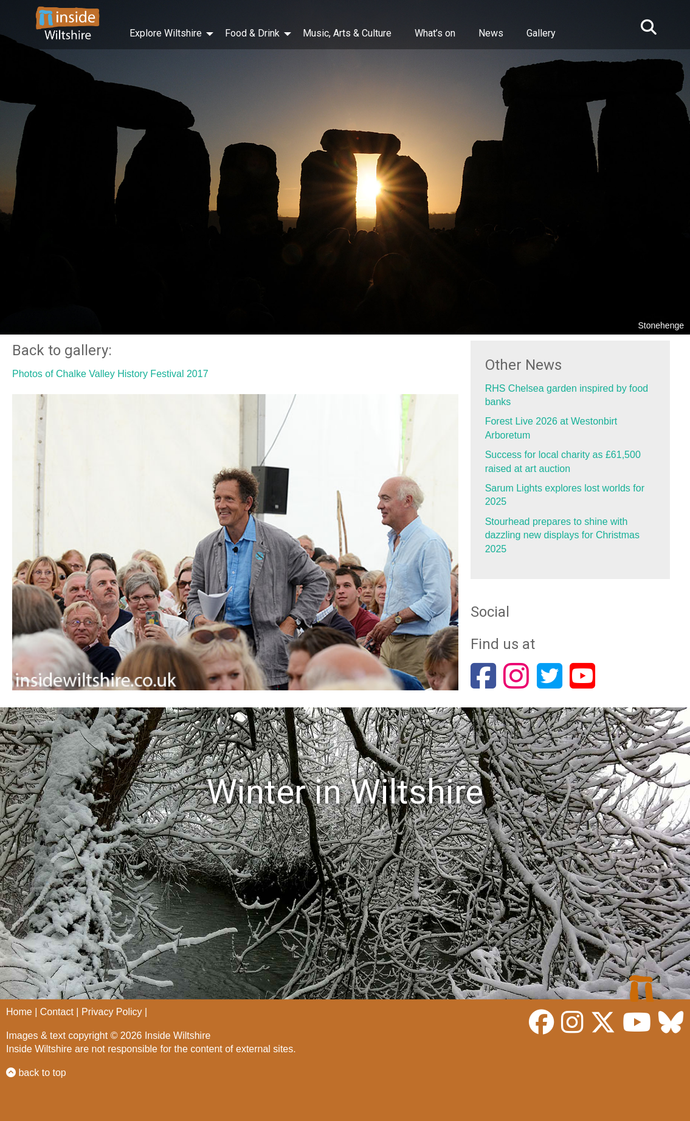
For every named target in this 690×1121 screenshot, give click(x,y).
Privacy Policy (111, 1012)
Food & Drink (252, 33)
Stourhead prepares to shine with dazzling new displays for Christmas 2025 (562, 535)
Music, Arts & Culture (347, 33)
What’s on (435, 33)
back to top (36, 1072)
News (490, 33)
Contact (57, 1012)
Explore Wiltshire (165, 33)
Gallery (541, 33)
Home (19, 1012)
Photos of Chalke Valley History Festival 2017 (110, 374)
